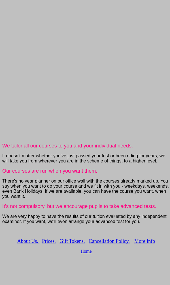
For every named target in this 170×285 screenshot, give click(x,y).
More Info (144, 241)
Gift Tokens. (72, 241)
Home (86, 251)
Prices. (49, 241)
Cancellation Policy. (109, 241)
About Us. (28, 241)
